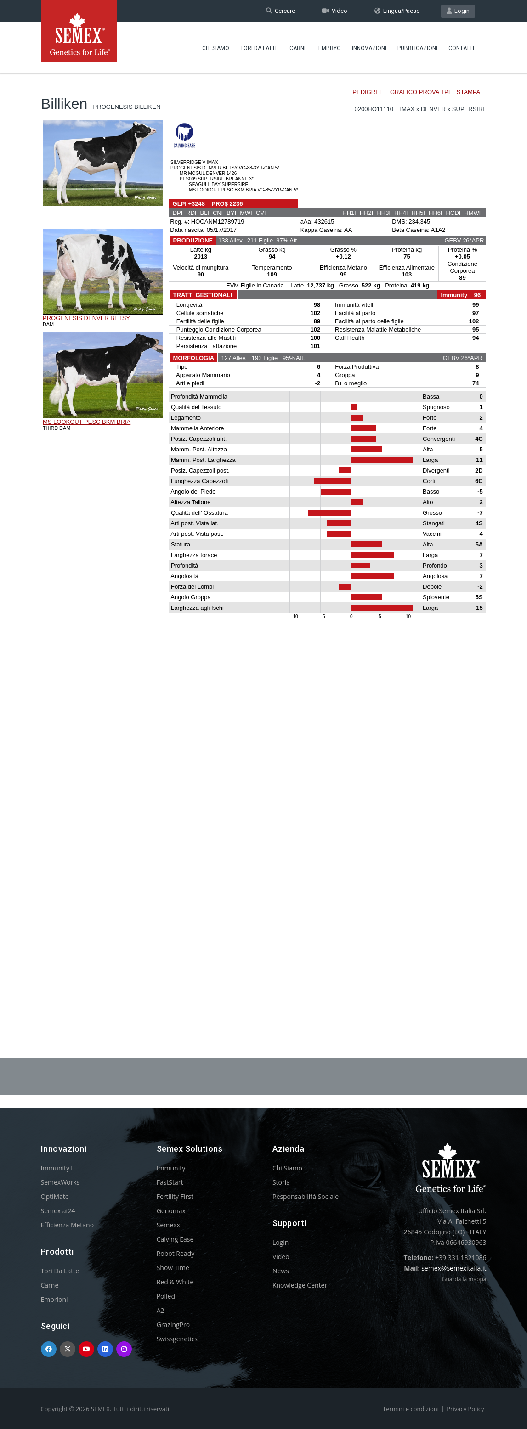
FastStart (170, 1182)
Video (334, 10)
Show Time (173, 1267)
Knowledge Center (299, 1285)
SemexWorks (60, 1182)
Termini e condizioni (411, 1409)
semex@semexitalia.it (453, 1268)
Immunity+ (57, 1168)
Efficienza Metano (67, 1225)
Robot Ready (176, 1253)
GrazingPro (173, 1324)
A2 (160, 1310)
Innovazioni (369, 48)
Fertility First (175, 1196)
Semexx (168, 1225)
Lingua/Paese (396, 10)
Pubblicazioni (417, 48)
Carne (298, 48)
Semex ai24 (58, 1210)
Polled (166, 1296)
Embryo (329, 48)
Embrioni (54, 1299)
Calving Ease (175, 1239)
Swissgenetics (177, 1338)
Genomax (171, 1210)
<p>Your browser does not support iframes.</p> (264, 541)
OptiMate (55, 1196)
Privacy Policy (465, 1409)
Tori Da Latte (259, 48)
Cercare (280, 10)
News (280, 1270)
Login (458, 10)
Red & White (175, 1281)
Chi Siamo (215, 48)
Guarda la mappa (464, 1279)
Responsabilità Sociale (305, 1196)
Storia (281, 1182)
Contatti (461, 48)
